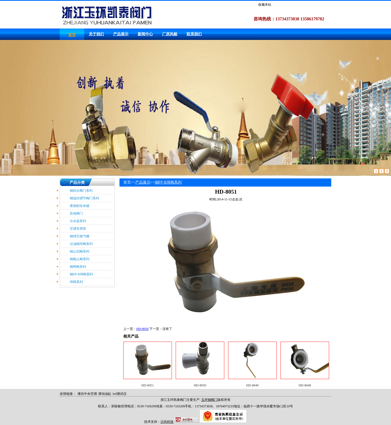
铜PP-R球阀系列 (81, 274)
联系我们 (194, 34)
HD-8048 (305, 385)
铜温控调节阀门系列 (84, 198)
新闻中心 (145, 34)
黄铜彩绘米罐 (79, 206)
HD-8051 (147, 385)
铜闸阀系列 (78, 267)
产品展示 (120, 34)
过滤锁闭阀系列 (81, 244)
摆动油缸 (104, 394)
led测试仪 (120, 394)
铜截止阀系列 (79, 259)
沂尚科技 (167, 422)
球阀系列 (76, 282)
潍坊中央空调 (87, 394)
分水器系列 (78, 221)
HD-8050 (142, 329)
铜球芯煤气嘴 (79, 236)
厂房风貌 (169, 34)
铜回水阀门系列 (81, 191)
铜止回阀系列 (79, 251)
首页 (72, 35)
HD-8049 (252, 385)
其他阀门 (76, 213)
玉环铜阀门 (209, 400)
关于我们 (96, 34)
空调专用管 (78, 229)
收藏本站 (264, 5)
